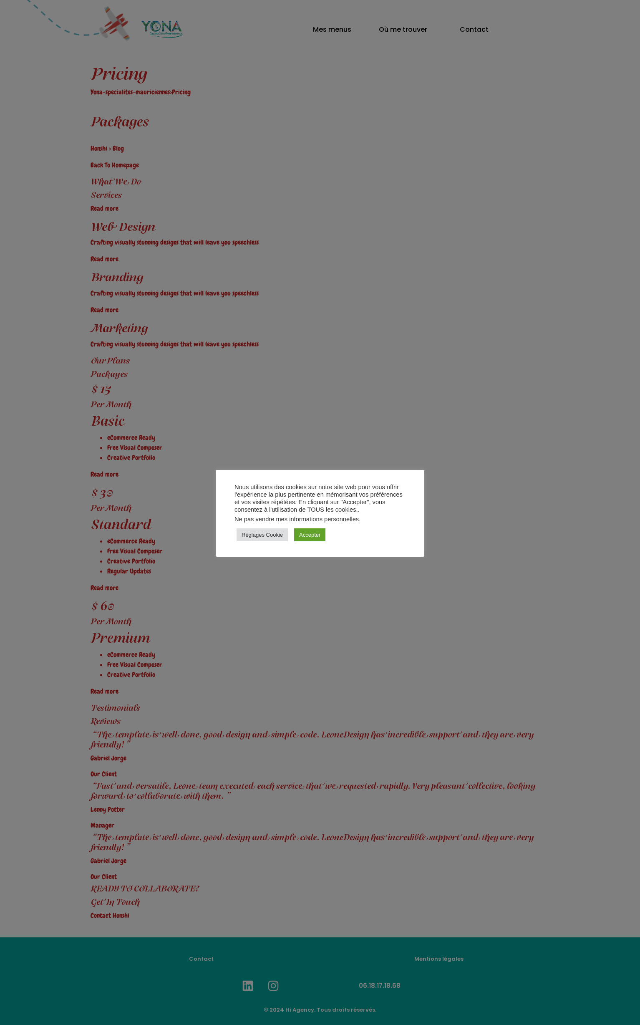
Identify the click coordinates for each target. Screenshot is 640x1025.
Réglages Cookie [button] (262, 535)
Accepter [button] (309, 535)
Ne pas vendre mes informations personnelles (296, 519)
